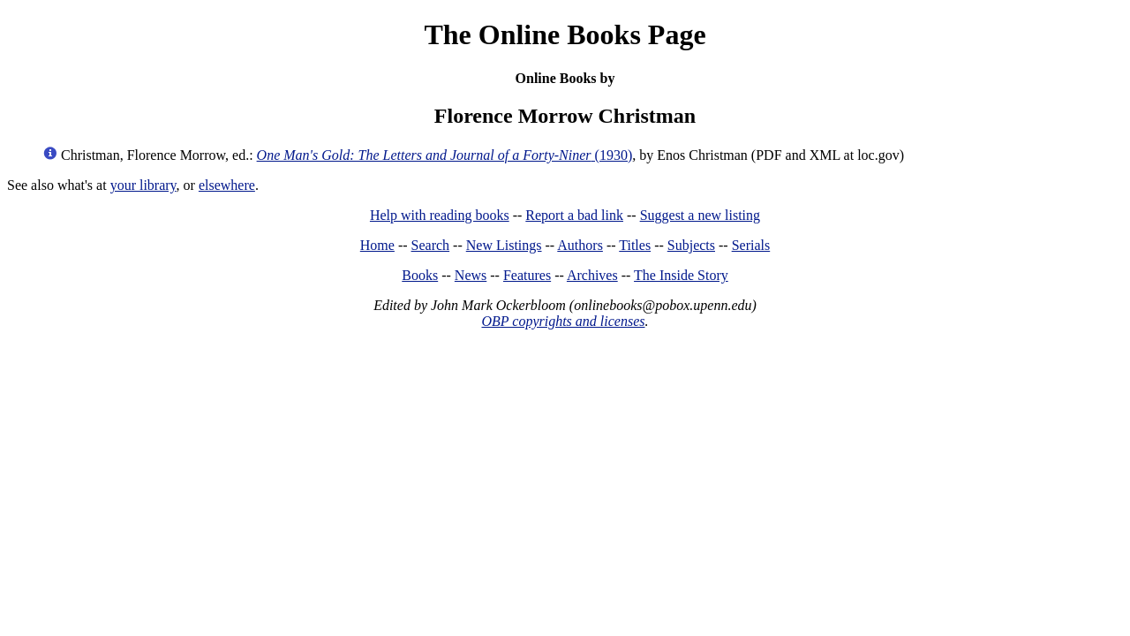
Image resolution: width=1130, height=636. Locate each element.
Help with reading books (439, 215)
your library (143, 185)
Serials (751, 245)
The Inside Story (681, 275)
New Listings (504, 245)
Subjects (691, 245)
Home (377, 245)
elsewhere (227, 185)
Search (430, 245)
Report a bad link (574, 215)
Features (527, 275)
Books (420, 275)
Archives (592, 275)
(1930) (445, 155)
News (470, 275)
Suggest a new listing (700, 215)
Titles (635, 245)
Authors (580, 245)
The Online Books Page (564, 34)
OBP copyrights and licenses (562, 321)
